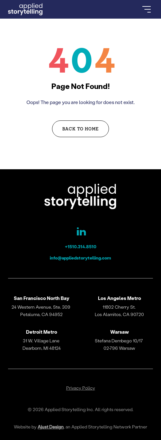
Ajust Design (51, 427)
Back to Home (80, 128)
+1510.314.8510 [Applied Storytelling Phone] (80, 246)
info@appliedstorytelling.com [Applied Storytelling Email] (80, 258)
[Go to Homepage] (25, 9)
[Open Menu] (146, 9)
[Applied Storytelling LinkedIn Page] (80, 233)
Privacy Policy (80, 388)
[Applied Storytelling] (80, 197)
